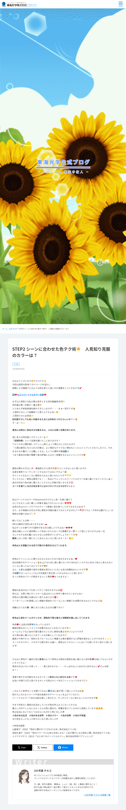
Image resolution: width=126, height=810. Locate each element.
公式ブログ (13, 329)
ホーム (5, 329)
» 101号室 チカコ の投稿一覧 (97, 794)
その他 (16, 364)
